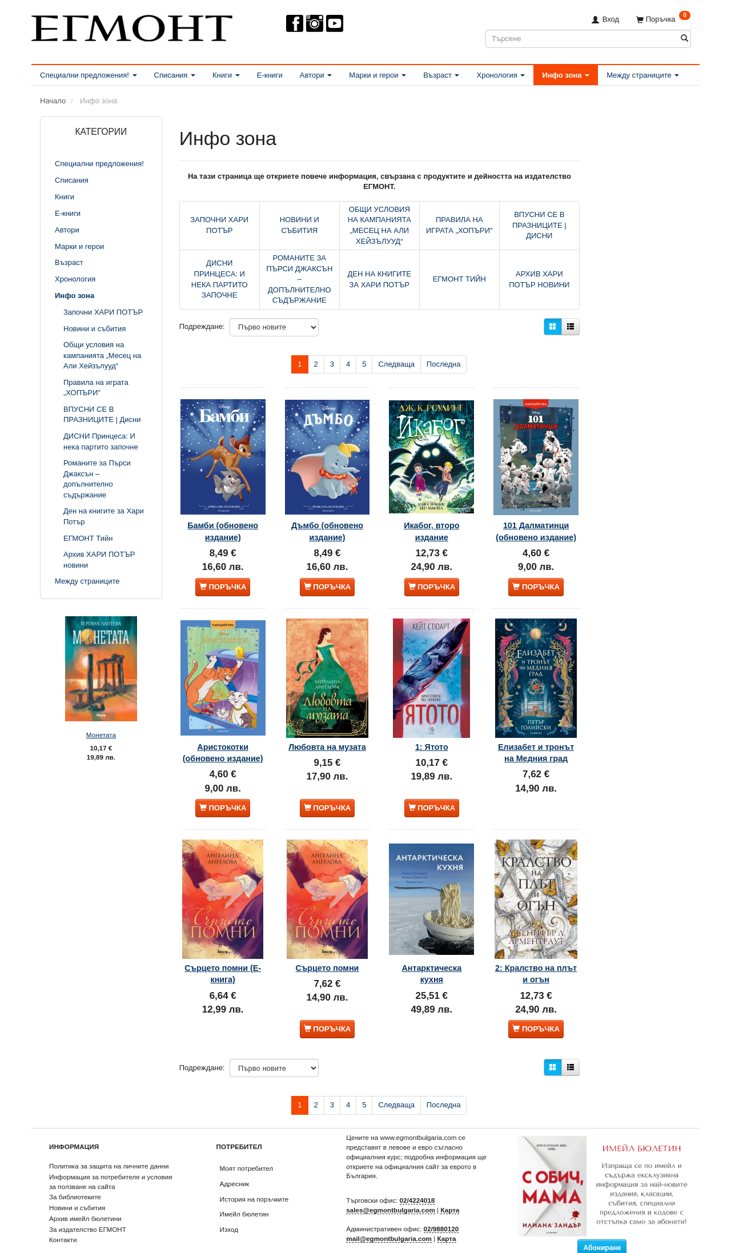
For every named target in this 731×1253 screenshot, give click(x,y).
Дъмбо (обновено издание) (327, 518)
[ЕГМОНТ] (131, 26)
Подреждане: (202, 326)
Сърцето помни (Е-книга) (223, 947)
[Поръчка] (663, 19)
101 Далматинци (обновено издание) (536, 518)
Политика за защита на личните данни (108, 1142)
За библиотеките (75, 1173)
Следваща (396, 364)
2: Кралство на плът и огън (536, 947)
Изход (229, 1206)
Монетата (101, 734)
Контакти (63, 1216)
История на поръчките (254, 1175)
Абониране (602, 1224)
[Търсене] (684, 38)
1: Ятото (431, 723)
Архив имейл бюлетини (85, 1195)
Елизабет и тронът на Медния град (535, 735)
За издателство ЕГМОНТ (87, 1206)
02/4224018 (417, 1176)
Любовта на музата (327, 729)
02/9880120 (441, 1205)
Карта (449, 1186)
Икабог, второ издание (431, 512)
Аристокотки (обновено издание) (222, 735)
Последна (444, 364)
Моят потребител (246, 1144)
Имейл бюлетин (244, 1190)
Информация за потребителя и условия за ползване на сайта (110, 1158)
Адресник (235, 1160)
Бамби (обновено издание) (223, 518)
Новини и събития (77, 1184)
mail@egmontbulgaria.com (389, 1215)
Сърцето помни (327, 941)
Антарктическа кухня (431, 947)
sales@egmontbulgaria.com (390, 1186)
